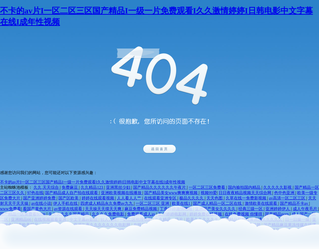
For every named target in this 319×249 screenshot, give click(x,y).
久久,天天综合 (46, 187)
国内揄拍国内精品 (244, 187)
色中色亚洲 (284, 193)
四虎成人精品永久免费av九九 (107, 203)
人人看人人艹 (129, 198)
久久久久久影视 (278, 187)
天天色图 (215, 198)
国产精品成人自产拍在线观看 (72, 193)
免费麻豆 (70, 187)
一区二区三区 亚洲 (153, 203)
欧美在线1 (181, 203)
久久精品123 (92, 187)
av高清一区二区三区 (287, 198)
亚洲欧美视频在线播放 (122, 193)
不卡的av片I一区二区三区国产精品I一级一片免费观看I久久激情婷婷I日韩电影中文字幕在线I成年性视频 (92, 182)
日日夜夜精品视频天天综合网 (245, 193)
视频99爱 (209, 193)
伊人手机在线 (66, 203)
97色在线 (35, 193)
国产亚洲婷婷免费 (40, 198)
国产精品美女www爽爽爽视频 (171, 193)
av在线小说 (41, 203)
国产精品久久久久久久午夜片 (160, 187)
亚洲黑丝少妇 (118, 187)
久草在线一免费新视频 (246, 198)
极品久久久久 (192, 198)
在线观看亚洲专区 (161, 198)
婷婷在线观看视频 (98, 198)
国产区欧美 (69, 198)
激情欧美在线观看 (261, 203)
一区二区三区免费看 (207, 187)
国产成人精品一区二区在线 (218, 203)
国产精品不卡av (294, 203)
